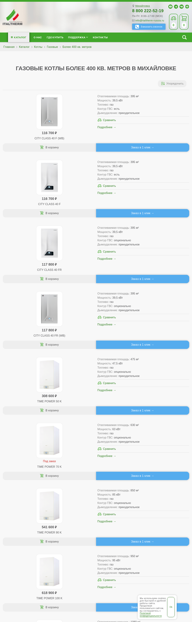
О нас (38, 37)
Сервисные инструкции (163, 501)
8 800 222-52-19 (148, 10)
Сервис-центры (117, 501)
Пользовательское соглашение (96, 592)
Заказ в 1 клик (70, 147)
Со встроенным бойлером (66, 512)
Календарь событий (161, 523)
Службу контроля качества (58, 543)
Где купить (55, 37)
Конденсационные (61, 517)
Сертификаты (18, 501)
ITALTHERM (37, 584)
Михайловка (142, 6)
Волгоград (74, 570)
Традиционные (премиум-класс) (70, 506)
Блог (12, 523)
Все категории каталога (76, 584)
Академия (158, 517)
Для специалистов (164, 495)
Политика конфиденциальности (153, 584)
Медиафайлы (22, 506)
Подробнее (59, 131)
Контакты (100, 37)
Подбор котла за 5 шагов (68, 523)
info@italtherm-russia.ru (149, 20)
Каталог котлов (61, 495)
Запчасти (117, 517)
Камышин (106, 570)
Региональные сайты (112, 584)
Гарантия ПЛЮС (118, 506)
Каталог (20, 37)
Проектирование (20, 512)
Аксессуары (119, 523)
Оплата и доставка (119, 512)
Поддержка (78, 37)
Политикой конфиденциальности (151, 614)
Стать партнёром (159, 512)
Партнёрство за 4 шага (167, 506)
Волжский (90, 570)
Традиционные (59, 501)
